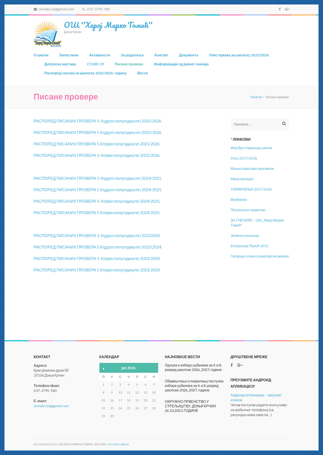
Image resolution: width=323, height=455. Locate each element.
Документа (188, 55)
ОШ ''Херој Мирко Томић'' (108, 24)
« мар (103, 368)
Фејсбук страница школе (251, 148)
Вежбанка (239, 199)
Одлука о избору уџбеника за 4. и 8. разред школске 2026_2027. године (193, 367)
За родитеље (132, 55)
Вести (142, 73)
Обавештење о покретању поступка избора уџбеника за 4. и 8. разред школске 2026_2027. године (194, 385)
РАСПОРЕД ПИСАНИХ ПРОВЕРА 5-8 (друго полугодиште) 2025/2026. (98, 132)
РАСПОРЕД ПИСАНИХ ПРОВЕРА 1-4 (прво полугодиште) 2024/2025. (97, 201)
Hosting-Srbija (118, 444)
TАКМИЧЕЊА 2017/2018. (251, 189)
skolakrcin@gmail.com (54, 9)
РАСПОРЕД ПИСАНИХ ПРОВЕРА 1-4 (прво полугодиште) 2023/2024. (97, 258)
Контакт (161, 55)
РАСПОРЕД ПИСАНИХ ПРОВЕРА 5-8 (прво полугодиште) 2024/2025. (97, 212)
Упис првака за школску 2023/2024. (239, 55)
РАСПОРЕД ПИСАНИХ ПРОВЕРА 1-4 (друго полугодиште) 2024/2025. (98, 178)
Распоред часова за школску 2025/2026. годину (85, 73)
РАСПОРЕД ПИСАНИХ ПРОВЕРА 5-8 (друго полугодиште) (88, 246)
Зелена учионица (245, 235)
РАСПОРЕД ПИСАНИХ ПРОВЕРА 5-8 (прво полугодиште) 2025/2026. (97, 143)
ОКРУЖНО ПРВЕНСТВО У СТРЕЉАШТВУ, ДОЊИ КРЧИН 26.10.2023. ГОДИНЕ (190, 406)
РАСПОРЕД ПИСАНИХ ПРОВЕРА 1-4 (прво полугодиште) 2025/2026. (97, 155)
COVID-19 (95, 64)
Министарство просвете (252, 168)
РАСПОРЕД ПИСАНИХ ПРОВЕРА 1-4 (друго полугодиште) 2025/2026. (98, 120)
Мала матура (242, 179)
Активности (99, 55)
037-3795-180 (96, 9)
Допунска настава (60, 64)
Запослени (68, 55)
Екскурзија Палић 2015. (250, 246)
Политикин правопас (248, 210)
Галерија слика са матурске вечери (260, 256)
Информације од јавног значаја (181, 64)
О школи (41, 55)
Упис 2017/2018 (244, 158)
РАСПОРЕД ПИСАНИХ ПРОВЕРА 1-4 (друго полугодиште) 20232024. (97, 235)
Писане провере (129, 64)
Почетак (256, 97)
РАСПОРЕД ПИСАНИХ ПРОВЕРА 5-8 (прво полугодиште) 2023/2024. (97, 269)
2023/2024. (152, 246)
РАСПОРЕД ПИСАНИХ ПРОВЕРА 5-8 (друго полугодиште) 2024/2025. (98, 189)
